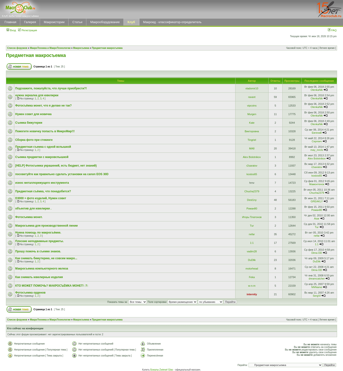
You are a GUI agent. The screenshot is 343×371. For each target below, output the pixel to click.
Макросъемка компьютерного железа (41, 268)
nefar (252, 234)
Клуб (131, 22)
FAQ (332, 30)
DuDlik (251, 260)
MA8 (252, 148)
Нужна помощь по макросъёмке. (38, 232)
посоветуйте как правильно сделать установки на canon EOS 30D (61, 174)
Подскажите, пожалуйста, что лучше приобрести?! (51, 88)
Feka (252, 277)
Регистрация (27, 30)
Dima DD (316, 252)
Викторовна (252, 131)
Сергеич (317, 141)
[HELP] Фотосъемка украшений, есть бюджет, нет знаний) (56, 165)
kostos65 (252, 174)
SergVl (317, 295)
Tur (252, 225)
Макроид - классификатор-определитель (172, 22)
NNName (316, 287)
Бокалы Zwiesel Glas (162, 369)
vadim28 (252, 251)
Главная (10, 22)
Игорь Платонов (252, 217)
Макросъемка (81, 48)
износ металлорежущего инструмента (42, 182)
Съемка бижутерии (28, 122)
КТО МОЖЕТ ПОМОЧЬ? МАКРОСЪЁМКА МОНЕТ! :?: (51, 285)
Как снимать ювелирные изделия (39, 277)
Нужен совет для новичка (33, 114)
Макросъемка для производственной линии (46, 225)
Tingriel (252, 139)
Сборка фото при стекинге (34, 140)
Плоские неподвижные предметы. (39, 241)
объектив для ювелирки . (33, 208)
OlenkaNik (317, 89)
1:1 (252, 242)
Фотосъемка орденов (30, 292)
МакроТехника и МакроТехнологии (50, 48)
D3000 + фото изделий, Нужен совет (40, 198)
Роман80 (251, 208)
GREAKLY (317, 201)
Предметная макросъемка (107, 48)
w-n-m (251, 285)
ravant (251, 97)
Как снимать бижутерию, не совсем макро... (46, 258)
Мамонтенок (316, 184)
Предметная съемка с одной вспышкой (43, 146)
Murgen (251, 114)
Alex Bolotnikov (252, 157)
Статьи (77, 22)
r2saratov (251, 165)
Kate (252, 122)
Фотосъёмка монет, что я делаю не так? (43, 105)
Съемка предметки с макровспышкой (42, 157)
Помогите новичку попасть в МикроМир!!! (45, 131)
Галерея (30, 22)
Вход (11, 30)
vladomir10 (251, 88)
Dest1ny (251, 199)
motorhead (251, 268)
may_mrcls (316, 149)
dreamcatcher (317, 278)
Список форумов (17, 48)
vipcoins (252, 105)
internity (252, 294)
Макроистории (54, 22)
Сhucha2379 (251, 191)
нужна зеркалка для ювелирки (36, 95)
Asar (316, 218)
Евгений (317, 132)
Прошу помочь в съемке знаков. (38, 251)
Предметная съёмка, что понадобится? (43, 191)
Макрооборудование (105, 22)
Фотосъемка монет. (29, 217)
